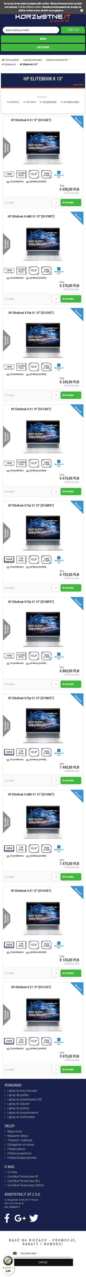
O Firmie (12, 1172)
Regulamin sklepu (18, 1136)
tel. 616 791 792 (59, 21)
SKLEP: (10, 1126)
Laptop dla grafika (18, 1095)
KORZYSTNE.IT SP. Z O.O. (23, 1194)
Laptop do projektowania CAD (25, 1099)
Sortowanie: (42, 97)
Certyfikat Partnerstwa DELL (24, 1181)
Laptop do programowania (23, 1112)
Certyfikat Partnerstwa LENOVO (26, 1185)
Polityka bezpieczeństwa (22, 1157)
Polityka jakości (16, 1149)
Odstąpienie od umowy (21, 1144)
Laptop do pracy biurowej (22, 1090)
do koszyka (68, 202)
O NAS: (10, 1167)
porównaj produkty (38, 181)
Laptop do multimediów (21, 1117)
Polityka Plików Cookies (29, 7)
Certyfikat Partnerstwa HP (23, 1176)
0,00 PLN (73, 29)
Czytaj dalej (78, 84)
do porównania (17, 181)
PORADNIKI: (13, 1085)
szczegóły (9, 202)
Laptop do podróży (18, 1108)
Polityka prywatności (19, 1153)
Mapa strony (15, 1131)
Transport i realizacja (20, 1140)
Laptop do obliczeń (19, 1104)
